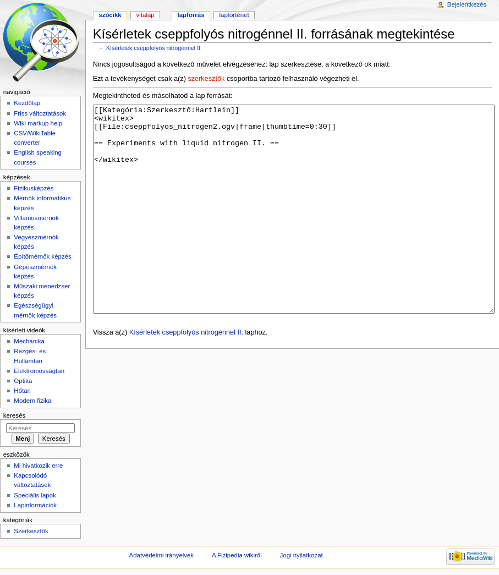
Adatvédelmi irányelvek (161, 555)
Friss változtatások (40, 113)
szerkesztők (206, 79)
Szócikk (109, 15)
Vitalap (145, 15)
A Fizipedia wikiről (237, 555)
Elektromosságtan (39, 371)
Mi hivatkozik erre (38, 465)
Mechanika (29, 341)
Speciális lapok (35, 495)
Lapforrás (191, 15)
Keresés (14, 415)
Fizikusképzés (33, 188)
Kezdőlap (27, 103)
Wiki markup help (38, 123)
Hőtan (22, 390)
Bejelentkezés (466, 4)
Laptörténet (234, 15)
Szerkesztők (31, 531)
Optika (23, 380)
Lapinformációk (35, 505)
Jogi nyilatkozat (301, 555)
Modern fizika (32, 400)
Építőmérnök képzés (42, 256)
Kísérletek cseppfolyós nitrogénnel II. (154, 48)
